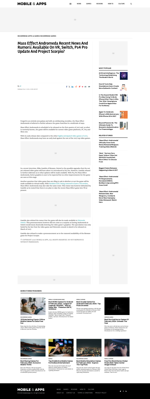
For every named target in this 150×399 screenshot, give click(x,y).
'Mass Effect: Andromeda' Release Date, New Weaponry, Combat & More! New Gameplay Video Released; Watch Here (109, 196)
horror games (108, 317)
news (79, 4)
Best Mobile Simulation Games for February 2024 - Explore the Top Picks (88, 363)
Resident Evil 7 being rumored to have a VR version (68, 183)
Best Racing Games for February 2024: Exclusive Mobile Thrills (30, 363)
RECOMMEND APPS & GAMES (29, 36)
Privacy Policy (100, 393)
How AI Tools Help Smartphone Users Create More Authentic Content (109, 86)
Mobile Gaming (80, 299)
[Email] (85, 86)
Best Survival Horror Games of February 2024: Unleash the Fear (116, 321)
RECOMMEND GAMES (48, 36)
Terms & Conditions (85, 393)
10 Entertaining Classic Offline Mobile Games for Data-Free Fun (32, 321)
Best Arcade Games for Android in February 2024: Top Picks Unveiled (88, 304)
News (59, 389)
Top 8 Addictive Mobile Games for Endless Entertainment (61, 362)
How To (82, 389)
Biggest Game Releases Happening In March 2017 (108, 169)
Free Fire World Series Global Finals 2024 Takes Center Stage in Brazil (116, 363)
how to (110, 4)
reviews (99, 4)
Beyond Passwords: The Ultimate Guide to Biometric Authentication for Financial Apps (109, 126)
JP (20, 86)
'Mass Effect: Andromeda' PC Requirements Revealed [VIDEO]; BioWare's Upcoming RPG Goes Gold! (109, 180)
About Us (60, 393)
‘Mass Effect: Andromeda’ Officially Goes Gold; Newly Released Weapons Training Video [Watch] (109, 143)
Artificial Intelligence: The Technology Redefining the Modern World (109, 75)
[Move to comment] (89, 86)
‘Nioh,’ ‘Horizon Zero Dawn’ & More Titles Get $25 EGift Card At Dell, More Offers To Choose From (108, 157)
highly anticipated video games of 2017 (72, 136)
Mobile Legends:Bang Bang (57, 299)
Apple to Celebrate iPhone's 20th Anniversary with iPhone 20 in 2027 (109, 114)
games (88, 4)
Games (65, 389)
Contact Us (70, 393)
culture (121, 4)
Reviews (74, 389)
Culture (91, 389)
